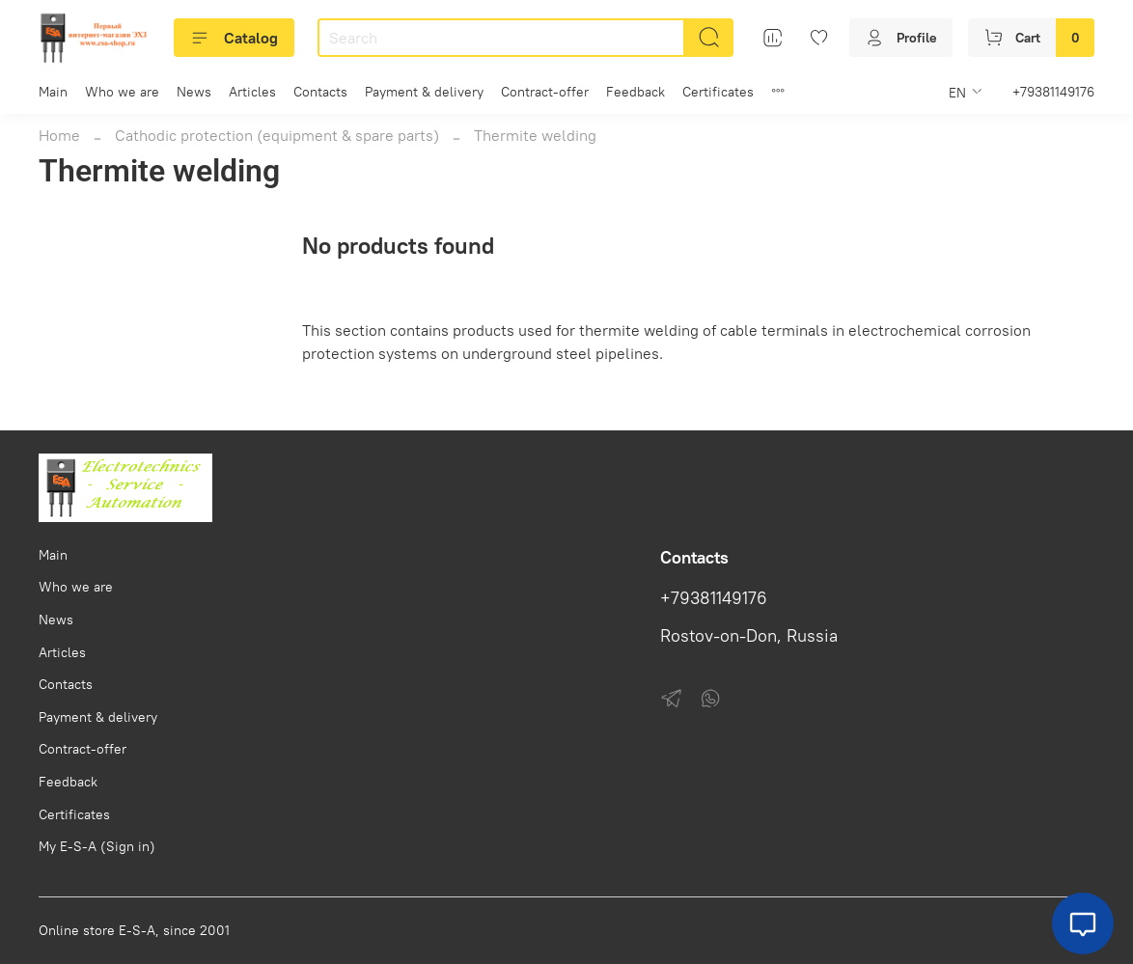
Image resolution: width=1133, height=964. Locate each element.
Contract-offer (545, 91)
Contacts (320, 91)
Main (53, 91)
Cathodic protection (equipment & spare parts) (277, 135)
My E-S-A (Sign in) (97, 846)
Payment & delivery (424, 91)
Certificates (718, 91)
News (194, 91)
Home (59, 135)
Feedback (635, 91)
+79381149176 (1053, 91)
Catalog (234, 37)
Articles (252, 91)
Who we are (122, 91)
